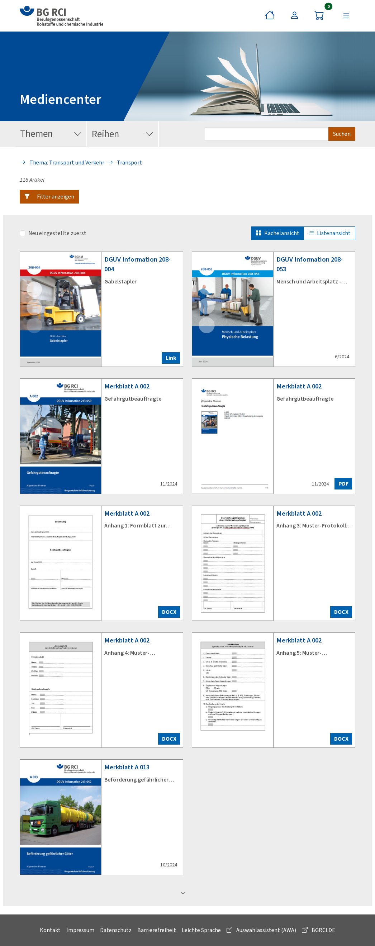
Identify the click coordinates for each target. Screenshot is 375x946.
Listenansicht (329, 233)
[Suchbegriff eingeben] (266, 134)
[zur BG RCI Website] (61, 16)
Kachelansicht (277, 233)
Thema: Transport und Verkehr (62, 162)
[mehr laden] (183, 893)
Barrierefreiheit (156, 930)
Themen (51, 134)
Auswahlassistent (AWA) (261, 930)
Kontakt (50, 930)
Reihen (123, 134)
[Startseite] (269, 16)
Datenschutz (116, 930)
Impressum (80, 930)
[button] (49, 197)
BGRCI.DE (318, 930)
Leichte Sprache (201, 930)
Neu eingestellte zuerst (57, 233)
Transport (124, 162)
